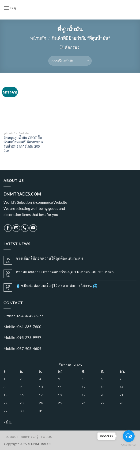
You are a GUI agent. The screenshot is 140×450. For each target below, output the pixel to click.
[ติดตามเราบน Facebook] (8, 228)
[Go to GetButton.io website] (128, 445)
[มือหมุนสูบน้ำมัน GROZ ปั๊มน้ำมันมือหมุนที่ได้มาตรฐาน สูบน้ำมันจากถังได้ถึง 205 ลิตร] (24, 104)
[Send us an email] (16, 228)
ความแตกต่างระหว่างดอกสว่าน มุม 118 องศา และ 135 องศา (65, 272)
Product (11, 436)
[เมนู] (10, 8)
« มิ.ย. (8, 422)
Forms (46, 436)
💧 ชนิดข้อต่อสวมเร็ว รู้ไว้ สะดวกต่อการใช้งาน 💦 (56, 285)
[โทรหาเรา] (25, 228)
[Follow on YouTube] (33, 228)
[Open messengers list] (129, 436)
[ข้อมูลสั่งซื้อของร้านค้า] (69, 61)
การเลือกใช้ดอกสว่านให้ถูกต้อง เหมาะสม (49, 258)
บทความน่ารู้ (29, 436)
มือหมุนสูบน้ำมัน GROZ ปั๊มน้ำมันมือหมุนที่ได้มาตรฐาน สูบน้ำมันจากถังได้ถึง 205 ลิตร (23, 144)
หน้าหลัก (38, 38)
